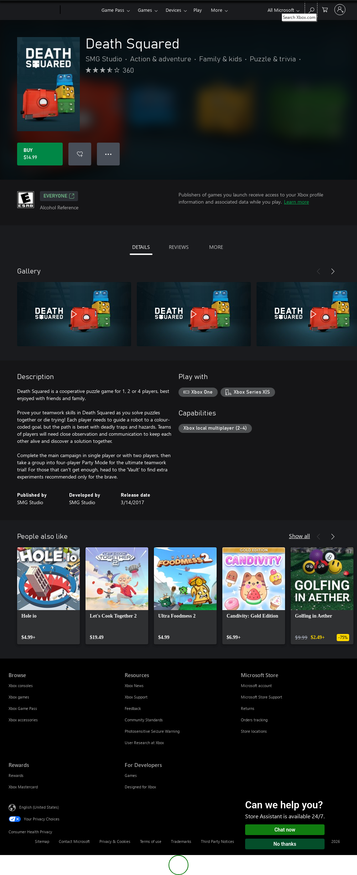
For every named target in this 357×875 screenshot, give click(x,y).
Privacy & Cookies (114, 841)
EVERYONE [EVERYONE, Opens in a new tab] (58, 196)
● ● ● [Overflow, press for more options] (108, 154)
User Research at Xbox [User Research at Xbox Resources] (144, 742)
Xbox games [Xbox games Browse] (19, 697)
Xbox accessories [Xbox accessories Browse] (23, 719)
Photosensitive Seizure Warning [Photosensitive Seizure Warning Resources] (152, 731)
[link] (48, 595)
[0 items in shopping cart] (325, 9)
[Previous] (318, 271)
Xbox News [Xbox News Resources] (134, 685)
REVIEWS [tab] (178, 247)
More (216, 10)
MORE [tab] (216, 247)
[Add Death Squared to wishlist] (79, 154)
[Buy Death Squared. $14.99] (40, 154)
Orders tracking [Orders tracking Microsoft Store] (254, 719)
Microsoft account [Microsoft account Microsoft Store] (256, 685)
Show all (299, 535)
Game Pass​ (113, 10)
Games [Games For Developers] (131, 775)
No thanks (285, 844)
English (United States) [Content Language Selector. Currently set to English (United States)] (39, 807)
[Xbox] (80, 10)
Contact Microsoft (74, 841)
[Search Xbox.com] (311, 9)
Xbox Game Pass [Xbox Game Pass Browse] (23, 708)
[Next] (333, 271)
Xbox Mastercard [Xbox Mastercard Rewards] (23, 786)
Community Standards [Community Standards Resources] (144, 719)
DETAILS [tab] (141, 247)
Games (145, 10)
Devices (173, 10)
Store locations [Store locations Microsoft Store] (254, 731)
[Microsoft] (33, 10)
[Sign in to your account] (339, 9)
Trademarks (181, 841)
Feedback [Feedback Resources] (133, 708)
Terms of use (150, 841)
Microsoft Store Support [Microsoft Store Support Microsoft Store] (261, 697)
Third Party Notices (217, 841)
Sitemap (42, 841)
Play (197, 10)
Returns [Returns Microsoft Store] (247, 708)
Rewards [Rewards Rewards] (16, 775)
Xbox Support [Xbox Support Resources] (136, 697)
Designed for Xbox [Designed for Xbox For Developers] (140, 786)
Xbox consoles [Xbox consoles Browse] (21, 685)
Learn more (296, 201)
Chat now (284, 830)
